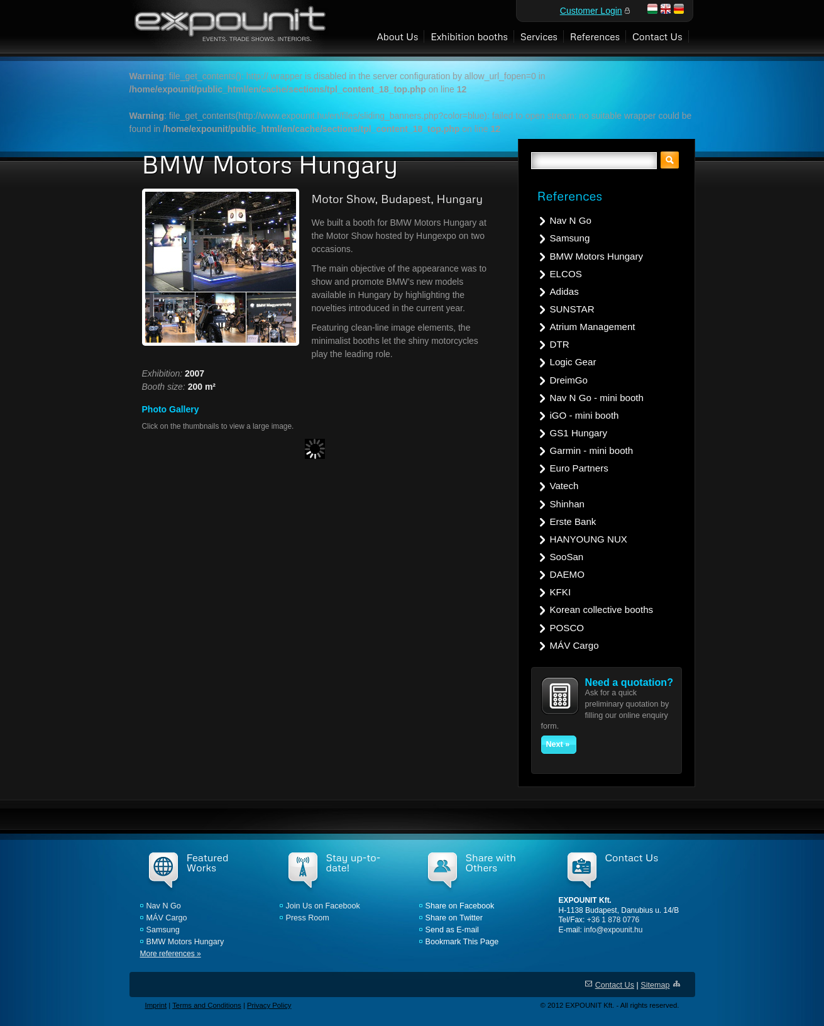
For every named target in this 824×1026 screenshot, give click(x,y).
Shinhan (567, 504)
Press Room (307, 917)
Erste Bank (573, 521)
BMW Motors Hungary (597, 256)
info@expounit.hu (613, 929)
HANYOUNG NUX (588, 539)
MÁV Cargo (574, 645)
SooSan (567, 556)
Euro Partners (579, 468)
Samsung (570, 238)
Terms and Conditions (206, 1005)
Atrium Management (592, 326)
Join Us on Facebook (323, 906)
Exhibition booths (469, 36)
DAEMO (567, 574)
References (595, 36)
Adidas (564, 291)
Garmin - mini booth (592, 450)
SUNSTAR (572, 309)
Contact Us (657, 36)
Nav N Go (570, 220)
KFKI (560, 592)
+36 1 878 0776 (613, 919)
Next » (558, 744)
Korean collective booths (602, 609)
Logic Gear (573, 361)
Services (539, 36)
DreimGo (569, 380)
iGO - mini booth (584, 415)
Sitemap (654, 985)
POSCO (567, 627)
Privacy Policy (269, 1005)
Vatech (564, 485)
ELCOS (566, 273)
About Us (397, 36)
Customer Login (591, 11)
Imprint (156, 1005)
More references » (170, 953)
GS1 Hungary (579, 433)
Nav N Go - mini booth (597, 397)
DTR (559, 344)
